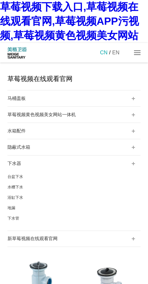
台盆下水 (15, 176)
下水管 (13, 218)
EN (115, 52)
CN (103, 52)
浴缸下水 (15, 197)
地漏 (11, 208)
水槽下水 (15, 187)
